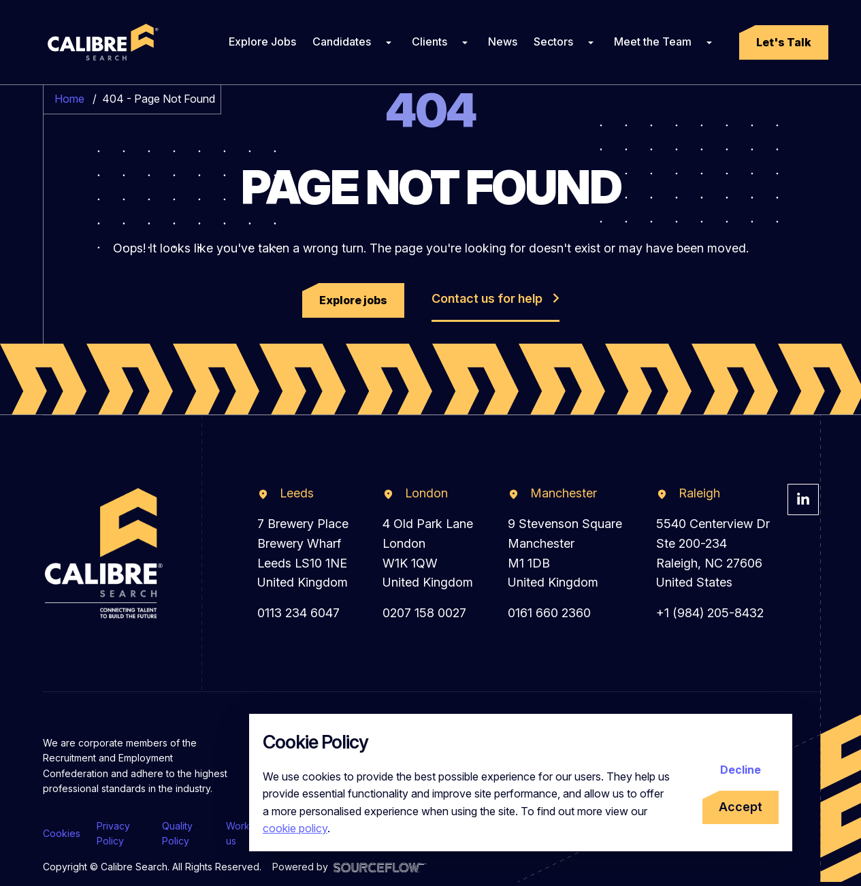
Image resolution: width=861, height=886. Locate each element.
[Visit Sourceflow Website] (380, 866)
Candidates (341, 41)
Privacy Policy (113, 833)
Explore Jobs (262, 41)
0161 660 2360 (549, 613)
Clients (429, 41)
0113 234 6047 (298, 613)
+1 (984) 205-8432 (710, 613)
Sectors (553, 41)
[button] (783, 42)
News (502, 41)
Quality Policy (177, 833)
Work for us (245, 833)
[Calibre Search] (101, 42)
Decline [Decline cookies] (740, 769)
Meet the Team (653, 41)
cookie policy (295, 828)
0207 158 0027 (424, 613)
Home (69, 98)
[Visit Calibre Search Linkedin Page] (803, 499)
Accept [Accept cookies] (740, 807)
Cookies (61, 833)
